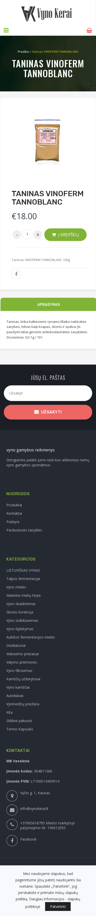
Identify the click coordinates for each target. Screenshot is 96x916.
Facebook (28, 839)
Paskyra (12, 521)
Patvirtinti (58, 906)
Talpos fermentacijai (23, 578)
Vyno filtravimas (19, 670)
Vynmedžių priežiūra (22, 703)
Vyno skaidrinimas (21, 603)
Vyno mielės (16, 586)
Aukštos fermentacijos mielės (30, 636)
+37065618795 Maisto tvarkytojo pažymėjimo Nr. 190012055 (47, 825)
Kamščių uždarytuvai (23, 678)
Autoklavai (14, 695)
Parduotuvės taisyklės (24, 529)
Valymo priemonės (21, 662)
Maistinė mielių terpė (23, 595)
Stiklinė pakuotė (19, 720)
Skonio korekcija (19, 611)
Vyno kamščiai (18, 687)
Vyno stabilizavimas (22, 620)
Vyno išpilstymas (19, 628)
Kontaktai (14, 513)
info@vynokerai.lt (34, 808)
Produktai (14, 504)
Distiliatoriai (16, 645)
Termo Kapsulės (19, 728)
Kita (9, 712)
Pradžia (23, 51)
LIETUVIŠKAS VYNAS (23, 570)
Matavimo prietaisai (22, 653)
